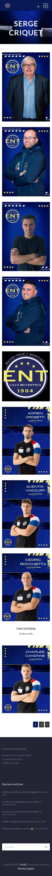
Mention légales (26, 868)
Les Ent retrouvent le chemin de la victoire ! (21, 811)
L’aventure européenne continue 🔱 (17, 828)
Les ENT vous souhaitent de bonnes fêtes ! (21, 802)
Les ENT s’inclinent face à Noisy (16, 821)
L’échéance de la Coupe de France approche (21, 792)
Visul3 (23, 864)
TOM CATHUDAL (26, 628)
